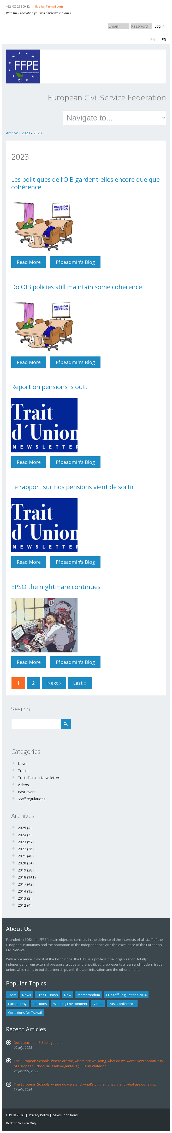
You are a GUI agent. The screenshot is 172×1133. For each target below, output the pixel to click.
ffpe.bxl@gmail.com (49, 6)
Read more (31, 263)
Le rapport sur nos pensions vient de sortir (72, 486)
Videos (23, 784)
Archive (12, 132)
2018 (22, 877)
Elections (40, 1003)
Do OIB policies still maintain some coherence (76, 286)
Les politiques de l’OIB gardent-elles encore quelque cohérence (85, 183)
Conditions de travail (25, 1012)
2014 (22, 891)
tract (12, 994)
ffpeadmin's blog (75, 262)
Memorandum (89, 994)
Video (98, 1003)
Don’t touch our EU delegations (38, 1042)
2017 (22, 884)
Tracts (23, 770)
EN (152, 39)
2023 (26, 132)
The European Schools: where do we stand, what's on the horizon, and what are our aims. (85, 1084)
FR (164, 39)
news (26, 994)
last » (79, 683)
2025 (22, 827)
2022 (22, 848)
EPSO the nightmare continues (55, 586)
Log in (159, 26)
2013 (22, 898)
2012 (22, 905)
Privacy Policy (39, 1115)
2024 (22, 834)
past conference (122, 1003)
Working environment (70, 1003)
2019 (22, 870)
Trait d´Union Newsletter (38, 777)
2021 (22, 855)
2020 (22, 863)
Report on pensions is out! (49, 386)
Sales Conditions (65, 1115)
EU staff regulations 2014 (126, 994)
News (22, 763)
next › (54, 683)
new (67, 994)
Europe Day (17, 1003)
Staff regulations (31, 798)
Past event (27, 791)
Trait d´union (47, 994)
